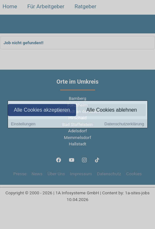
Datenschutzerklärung (124, 124)
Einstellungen (23, 124)
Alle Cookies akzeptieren (42, 110)
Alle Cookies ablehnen (111, 110)
